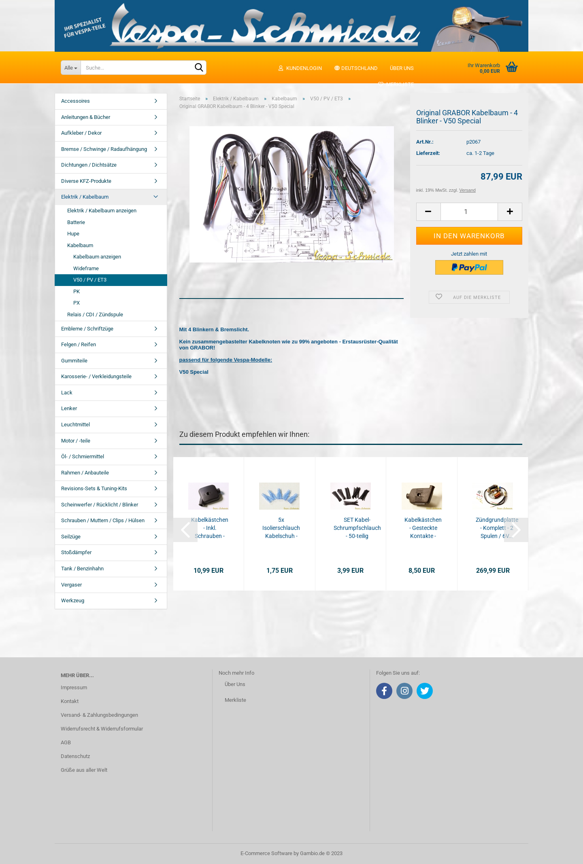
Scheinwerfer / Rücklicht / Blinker (99, 505)
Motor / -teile (75, 441)
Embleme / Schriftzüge (87, 329)
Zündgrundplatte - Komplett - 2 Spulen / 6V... (497, 528)
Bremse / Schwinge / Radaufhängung (104, 149)
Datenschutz (75, 756)
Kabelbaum (80, 245)
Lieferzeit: (428, 153)
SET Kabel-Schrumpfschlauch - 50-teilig (357, 528)
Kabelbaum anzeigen (97, 257)
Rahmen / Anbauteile (85, 473)
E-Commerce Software (266, 853)
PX (76, 303)
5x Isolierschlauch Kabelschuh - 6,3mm (281, 528)
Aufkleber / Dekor (81, 133)
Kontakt (70, 701)
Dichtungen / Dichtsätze (89, 165)
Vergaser (71, 585)
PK (76, 291)
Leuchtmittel (75, 424)
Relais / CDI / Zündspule (95, 314)
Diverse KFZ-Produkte (86, 181)
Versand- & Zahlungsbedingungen (99, 715)
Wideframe (86, 268)
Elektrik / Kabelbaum (85, 197)
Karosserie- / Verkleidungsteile (96, 376)
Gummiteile (74, 361)
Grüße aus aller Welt (84, 770)
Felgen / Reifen (78, 344)
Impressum (74, 687)
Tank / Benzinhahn (82, 568)
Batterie (76, 222)
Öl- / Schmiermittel (82, 456)
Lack (66, 393)
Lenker (69, 408)
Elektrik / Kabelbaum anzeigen (101, 211)
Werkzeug (72, 600)
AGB (66, 742)
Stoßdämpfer (76, 552)
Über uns (402, 68)
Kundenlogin (300, 68)
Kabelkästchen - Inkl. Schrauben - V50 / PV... (209, 528)
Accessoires (75, 101)
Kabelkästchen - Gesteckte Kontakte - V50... (423, 528)
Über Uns (235, 684)
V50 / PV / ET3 (89, 280)
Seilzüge (71, 537)
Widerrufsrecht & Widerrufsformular (102, 729)
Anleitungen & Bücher (85, 117)
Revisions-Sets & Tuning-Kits (94, 488)
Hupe (73, 234)
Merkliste (396, 84)
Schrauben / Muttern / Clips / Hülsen (103, 520)
